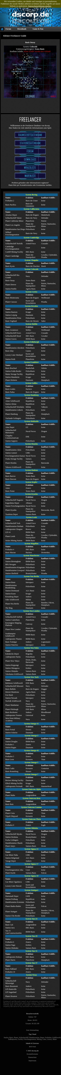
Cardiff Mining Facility (14, 252)
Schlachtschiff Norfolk (14, 243)
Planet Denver (10, 284)
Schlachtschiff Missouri (14, 686)
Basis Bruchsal (11, 368)
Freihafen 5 (9, 756)
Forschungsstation (30, 1039)
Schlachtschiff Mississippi (10, 982)
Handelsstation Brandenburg (11, 586)
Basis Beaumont (11, 986)
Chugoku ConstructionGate (12, 436)
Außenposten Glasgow (14, 529)
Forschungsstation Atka (14, 870)
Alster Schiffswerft (12, 401)
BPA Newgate (10, 564)
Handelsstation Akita (13, 450)
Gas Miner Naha (11, 855)
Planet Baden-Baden (13, 906)
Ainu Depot (9, 427)
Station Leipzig (11, 315)
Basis (11, 1037)
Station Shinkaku (11, 948)
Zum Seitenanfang (32, 1030)
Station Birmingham (13, 561)
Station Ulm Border (12, 916)
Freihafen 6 (9, 942)
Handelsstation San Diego (15, 229)
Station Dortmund (12, 591)
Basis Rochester (11, 712)
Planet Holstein (11, 380)
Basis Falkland (11, 969)
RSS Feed (32, 1047)
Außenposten (12, 1039)
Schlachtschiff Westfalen (14, 407)
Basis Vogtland (11, 321)
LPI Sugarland (10, 992)
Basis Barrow (10, 476)
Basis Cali (9, 925)
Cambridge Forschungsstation (12, 247)
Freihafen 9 (9, 825)
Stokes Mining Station (13, 540)
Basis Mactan (10, 552)
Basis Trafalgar (11, 642)
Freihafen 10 (10, 972)
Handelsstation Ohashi (13, 843)
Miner (55, 1039)
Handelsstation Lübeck (14, 410)
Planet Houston (11, 996)
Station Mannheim (12, 377)
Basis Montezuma (12, 298)
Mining (39, 1039)
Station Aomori (11, 453)
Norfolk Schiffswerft (13, 701)
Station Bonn (10, 582)
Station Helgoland (12, 858)
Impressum (32, 1060)
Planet (16, 1037)
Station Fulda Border (13, 371)
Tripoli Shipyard (11, 816)
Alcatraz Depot (11, 215)
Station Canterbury (12, 620)
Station (6, 1037)
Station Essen (10, 594)
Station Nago (10, 945)
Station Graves (11, 339)
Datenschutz (32, 1057)
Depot (42, 1037)
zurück (53, 96)
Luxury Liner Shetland (14, 355)
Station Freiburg (11, 899)
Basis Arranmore (11, 330)
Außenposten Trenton (13, 715)
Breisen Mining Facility (14, 780)
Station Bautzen (11, 312)
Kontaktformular (32, 1054)
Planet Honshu (10, 463)
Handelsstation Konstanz (14, 902)
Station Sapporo (11, 441)
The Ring (8, 608)
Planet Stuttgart (11, 911)
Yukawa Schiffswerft (13, 467)
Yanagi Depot (10, 861)
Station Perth (10, 359)
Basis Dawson (10, 479)
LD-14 (7, 532)
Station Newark (11, 698)
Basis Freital (10, 730)
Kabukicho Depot (12, 654)
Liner (44, 1039)
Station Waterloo (11, 645)
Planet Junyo (10, 846)
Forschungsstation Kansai (15, 456)
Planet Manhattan (12, 705)
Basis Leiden (10, 389)
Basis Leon (9, 759)
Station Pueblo (10, 289)
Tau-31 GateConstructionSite (13, 932)
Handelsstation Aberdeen (14, 348)
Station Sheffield (11, 573)
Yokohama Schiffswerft (14, 674)
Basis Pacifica (10, 205)
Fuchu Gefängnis (11, 840)
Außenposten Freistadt (13, 786)
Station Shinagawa (12, 668)
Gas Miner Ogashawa (13, 882)
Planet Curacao (11, 302)
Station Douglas (11, 741)
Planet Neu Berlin (12, 604)
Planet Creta (10, 813)
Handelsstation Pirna (13, 318)
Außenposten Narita (12, 657)
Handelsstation (34, 1037)
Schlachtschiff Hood (13, 336)
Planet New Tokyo (12, 661)
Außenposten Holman (13, 957)
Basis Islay (9, 351)
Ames (7, 488)
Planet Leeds (10, 536)
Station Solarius (11, 732)
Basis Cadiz (9, 768)
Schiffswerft (56, 1037)
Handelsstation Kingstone (15, 567)
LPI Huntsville (11, 989)
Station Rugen (10, 747)
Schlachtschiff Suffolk (13, 617)
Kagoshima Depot (12, 503)
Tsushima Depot (11, 514)
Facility (20, 1039)
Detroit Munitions (12, 692)
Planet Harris (10, 960)
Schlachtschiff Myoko (13, 834)
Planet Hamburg (11, 414)
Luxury (49, 1039)
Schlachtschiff (24, 1037)
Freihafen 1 (9, 744)
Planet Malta (10, 795)
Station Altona (10, 404)
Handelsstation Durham (14, 526)
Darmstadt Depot (11, 896)
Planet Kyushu (10, 510)
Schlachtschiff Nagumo (14, 500)
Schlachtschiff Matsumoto (10, 431)
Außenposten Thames (13, 639)
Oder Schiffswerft (12, 600)
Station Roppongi (12, 665)
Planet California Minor (14, 221)
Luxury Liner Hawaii (13, 886)
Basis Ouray (10, 280)
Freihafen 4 (9, 549)
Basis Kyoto (10, 266)
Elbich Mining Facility (14, 783)
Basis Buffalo (10, 689)
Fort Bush (9, 695)
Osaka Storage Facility (14, 459)
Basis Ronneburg (11, 771)
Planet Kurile (10, 873)
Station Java (10, 928)
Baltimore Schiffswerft (14, 683)
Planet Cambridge (12, 256)
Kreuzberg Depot (11, 597)
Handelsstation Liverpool (15, 570)
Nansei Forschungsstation (15, 506)
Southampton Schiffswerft (10, 634)
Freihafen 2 (9, 201)
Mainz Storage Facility (14, 374)
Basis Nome (10, 491)
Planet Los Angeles (12, 225)
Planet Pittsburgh (11, 709)
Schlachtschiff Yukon (13, 218)
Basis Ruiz (9, 804)
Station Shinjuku (11, 671)
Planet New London (12, 629)
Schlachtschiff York (12, 523)
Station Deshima (11, 837)
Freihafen (48, 1037)
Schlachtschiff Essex (13, 333)
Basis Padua (10, 392)
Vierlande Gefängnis (13, 418)
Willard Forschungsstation (12, 233)
